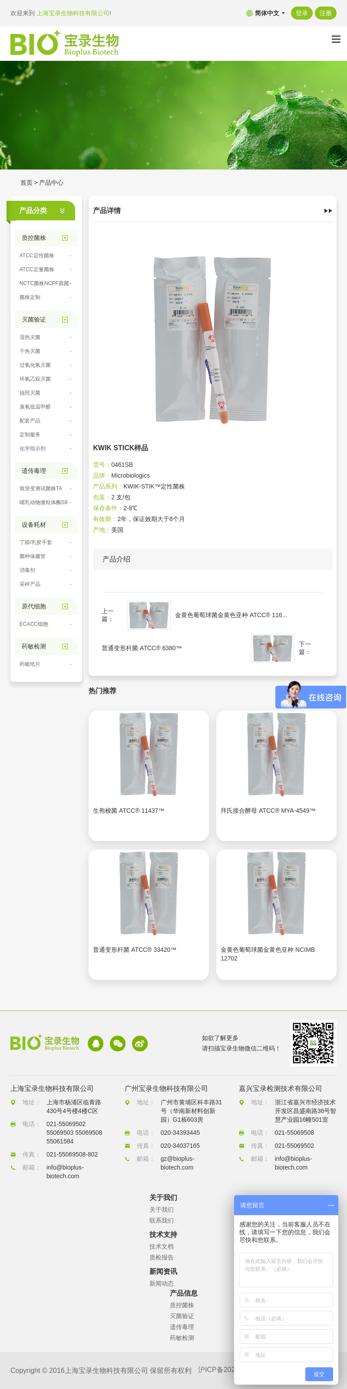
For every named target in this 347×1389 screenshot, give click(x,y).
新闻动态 (161, 1283)
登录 (302, 13)
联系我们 (161, 1220)
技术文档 (161, 1246)
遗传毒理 (182, 1326)
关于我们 (161, 1209)
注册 (326, 13)
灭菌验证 (182, 1316)
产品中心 (51, 182)
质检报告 (161, 1257)
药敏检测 (182, 1337)
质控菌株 (182, 1305)
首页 (26, 182)
